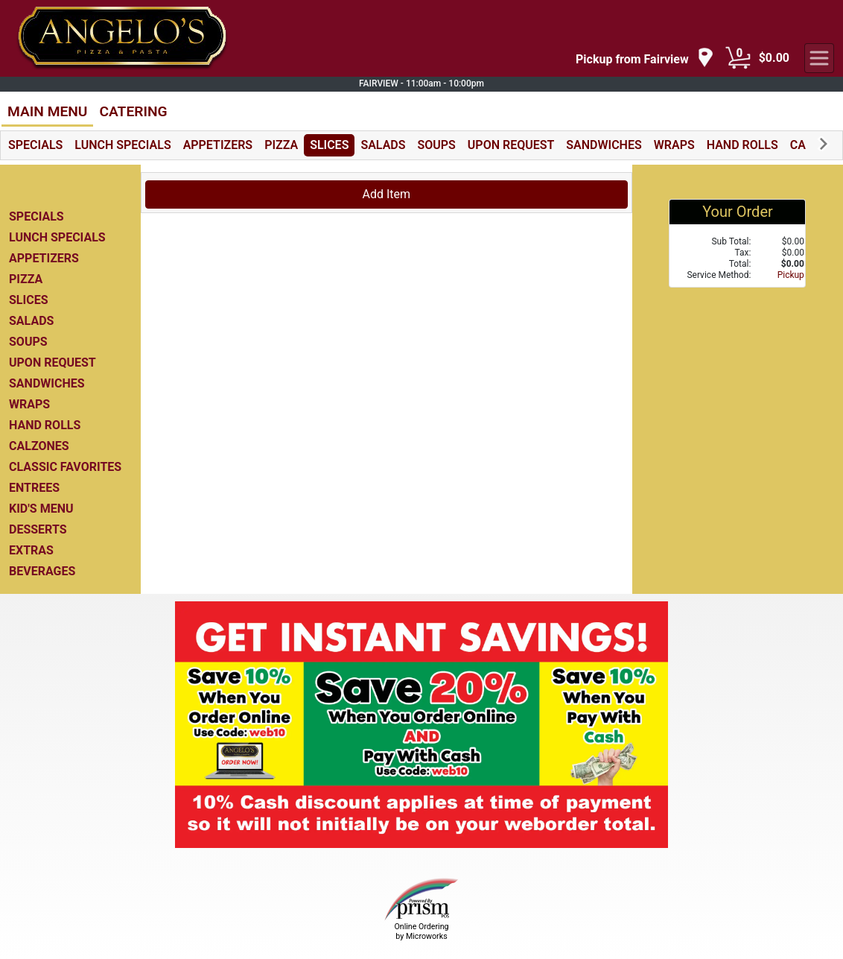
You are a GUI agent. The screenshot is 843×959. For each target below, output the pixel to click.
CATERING (133, 111)
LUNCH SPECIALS (122, 145)
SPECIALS (35, 145)
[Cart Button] (738, 58)
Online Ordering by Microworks (421, 931)
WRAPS (674, 145)
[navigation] (645, 58)
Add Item (387, 194)
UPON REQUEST (511, 145)
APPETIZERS (217, 145)
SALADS (382, 145)
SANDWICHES (603, 145)
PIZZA (281, 145)
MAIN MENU (47, 111)
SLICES (329, 145)
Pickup (790, 275)
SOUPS (437, 145)
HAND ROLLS (742, 145)
